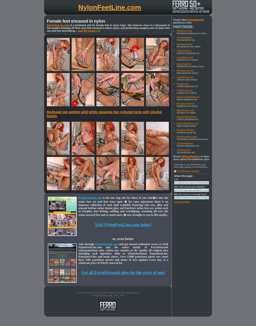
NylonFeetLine (184, 64)
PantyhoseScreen (185, 104)
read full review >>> (89, 30)
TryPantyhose (184, 150)
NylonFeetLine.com (109, 7)
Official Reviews (190, 156)
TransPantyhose (185, 143)
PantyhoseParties (185, 130)
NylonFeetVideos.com (188, 123)
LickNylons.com (185, 90)
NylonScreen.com (185, 110)
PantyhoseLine (184, 51)
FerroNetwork (196, 19)
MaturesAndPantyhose (188, 97)
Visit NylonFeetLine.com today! (123, 224)
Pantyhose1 (182, 84)
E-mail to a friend (182, 202)
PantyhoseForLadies (187, 137)
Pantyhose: (183, 26)
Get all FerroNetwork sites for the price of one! (123, 272)
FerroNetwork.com (106, 244)
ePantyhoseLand (185, 70)
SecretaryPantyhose (187, 117)
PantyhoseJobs (184, 31)
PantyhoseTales (184, 44)
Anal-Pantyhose (185, 37)
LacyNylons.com (185, 77)
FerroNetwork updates (188, 171)
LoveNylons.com (185, 57)
